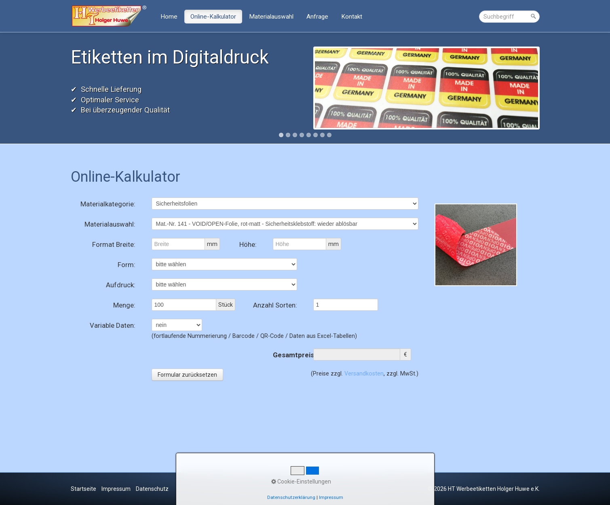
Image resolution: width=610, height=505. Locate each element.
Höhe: (248, 244)
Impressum (116, 489)
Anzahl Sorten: (275, 305)
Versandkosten (364, 373)
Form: (126, 265)
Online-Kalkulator (213, 16)
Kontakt (351, 16)
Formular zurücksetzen (187, 374)
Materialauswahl (271, 16)
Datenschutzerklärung (291, 497)
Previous (62, 89)
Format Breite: (113, 244)
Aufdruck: (120, 285)
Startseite (83, 489)
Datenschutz (152, 489)
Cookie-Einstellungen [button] (301, 481)
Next (548, 89)
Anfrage (317, 16)
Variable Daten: (112, 325)
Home (168, 16)
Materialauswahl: (109, 224)
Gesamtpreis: (285, 355)
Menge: (124, 305)
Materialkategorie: (107, 204)
